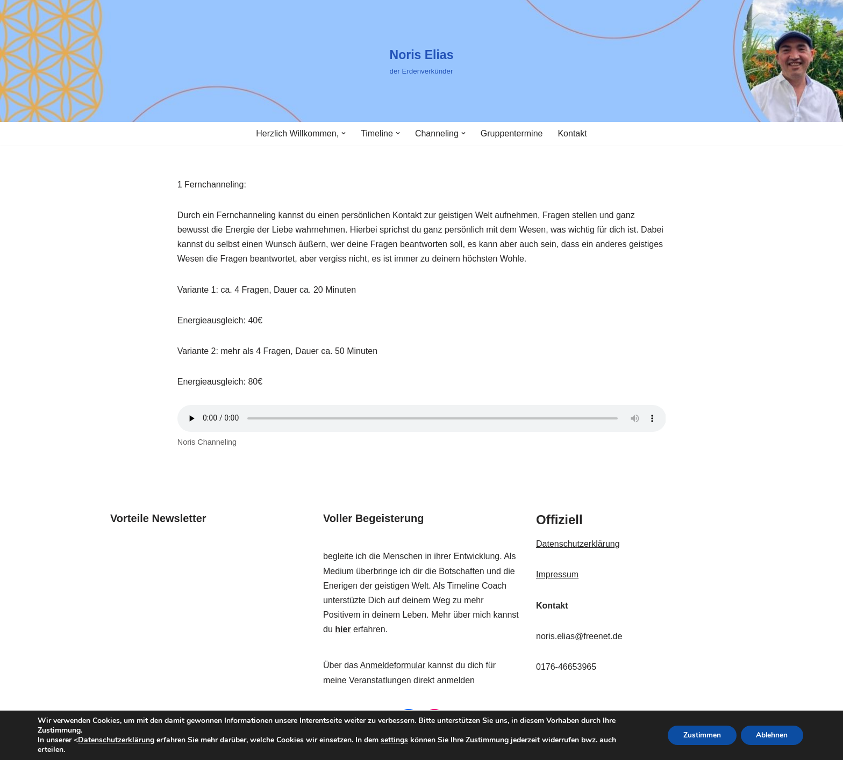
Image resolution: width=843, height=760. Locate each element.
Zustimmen (699, 735)
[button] (343, 133)
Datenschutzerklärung (578, 543)
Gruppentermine (512, 133)
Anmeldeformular (392, 665)
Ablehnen (771, 735)
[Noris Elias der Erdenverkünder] (422, 61)
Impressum (557, 574)
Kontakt (572, 133)
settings (394, 740)
